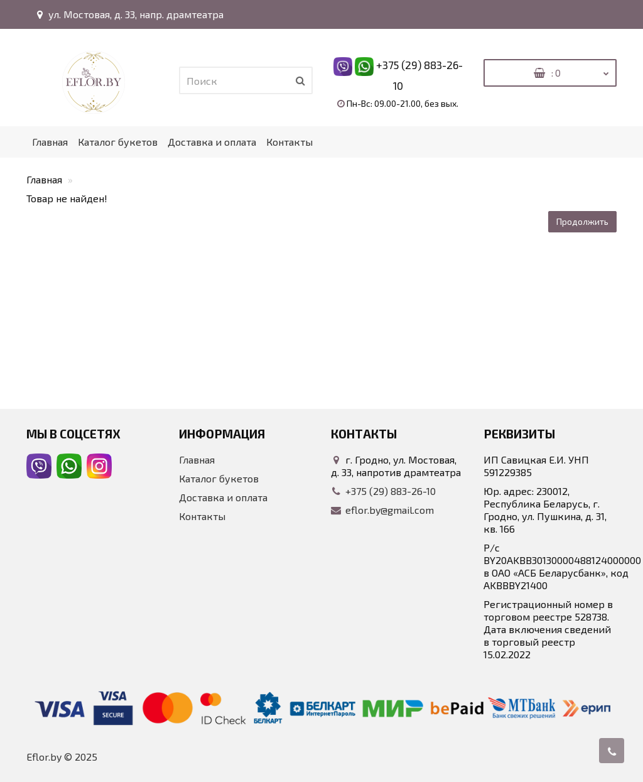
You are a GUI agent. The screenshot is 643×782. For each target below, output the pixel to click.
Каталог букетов (118, 142)
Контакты (289, 142)
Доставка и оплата (212, 142)
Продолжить (582, 221)
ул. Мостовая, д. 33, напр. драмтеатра (128, 14)
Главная (50, 142)
